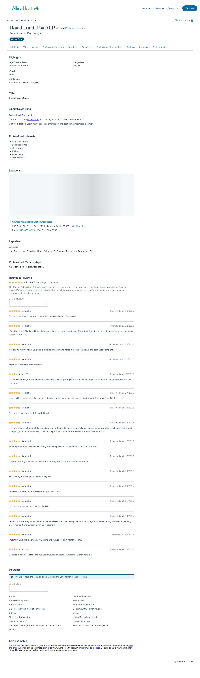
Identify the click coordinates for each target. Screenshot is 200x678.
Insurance (143, 47)
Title (25, 47)
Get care (190, 8)
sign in (46, 647)
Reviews (131, 47)
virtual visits (33, 119)
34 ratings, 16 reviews (75, 28)
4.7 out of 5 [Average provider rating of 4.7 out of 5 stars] (29, 282)
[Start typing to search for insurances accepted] (28, 589)
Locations (147, 8)
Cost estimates (160, 47)
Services (160, 8)
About (35, 47)
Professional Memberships (109, 47)
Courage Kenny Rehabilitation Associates (32, 222)
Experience (87, 47)
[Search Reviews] (28, 304)
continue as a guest (90, 647)
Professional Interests (53, 47)
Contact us (173, 8)
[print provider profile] (189, 20)
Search (10, 20)
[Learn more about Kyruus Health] (184, 661)
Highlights (14, 47)
